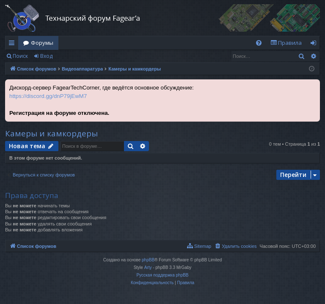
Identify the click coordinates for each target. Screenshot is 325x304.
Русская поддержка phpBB (162, 275)
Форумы (42, 42)
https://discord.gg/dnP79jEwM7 (48, 96)
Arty (148, 267)
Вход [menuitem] (315, 44)
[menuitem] (258, 43)
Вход (46, 56)
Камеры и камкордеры (51, 133)
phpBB (148, 260)
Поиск (20, 56)
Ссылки (13, 44)
